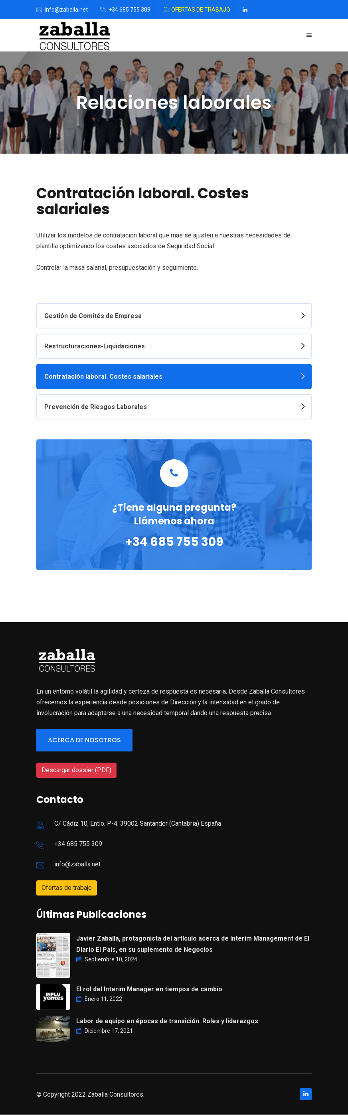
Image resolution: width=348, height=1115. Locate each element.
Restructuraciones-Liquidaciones (94, 346)
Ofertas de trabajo (200, 9)
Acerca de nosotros (84, 740)
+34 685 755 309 (129, 9)
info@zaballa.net (66, 9)
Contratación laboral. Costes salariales (103, 376)
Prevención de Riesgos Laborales (95, 407)
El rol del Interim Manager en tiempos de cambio (149, 989)
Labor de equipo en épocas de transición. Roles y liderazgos (167, 1021)
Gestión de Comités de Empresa (93, 316)
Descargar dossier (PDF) (76, 770)
